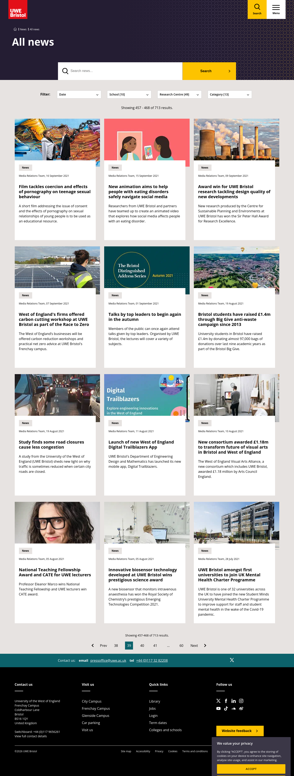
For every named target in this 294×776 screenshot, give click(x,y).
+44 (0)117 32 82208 (152, 660)
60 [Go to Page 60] (181, 645)
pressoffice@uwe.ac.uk (108, 660)
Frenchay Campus (96, 708)
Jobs (152, 708)
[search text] (120, 71)
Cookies (172, 751)
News (23, 29)
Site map (126, 751)
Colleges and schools (165, 730)
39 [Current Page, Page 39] (129, 645)
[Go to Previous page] (99, 645)
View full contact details (31, 736)
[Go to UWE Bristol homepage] (15, 29)
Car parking (91, 722)
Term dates (158, 722)
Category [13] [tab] (229, 94)
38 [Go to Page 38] (116, 645)
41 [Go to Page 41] (155, 645)
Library (154, 701)
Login (153, 715)
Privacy (159, 751)
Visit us (87, 730)
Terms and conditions (195, 751)
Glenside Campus (95, 715)
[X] (232, 660)
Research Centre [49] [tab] (179, 94)
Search (206, 71)
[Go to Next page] (198, 645)
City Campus (91, 701)
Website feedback (237, 730)
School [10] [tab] (129, 94)
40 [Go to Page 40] (142, 645)
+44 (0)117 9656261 (46, 732)
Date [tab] (79, 94)
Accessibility (143, 751)
